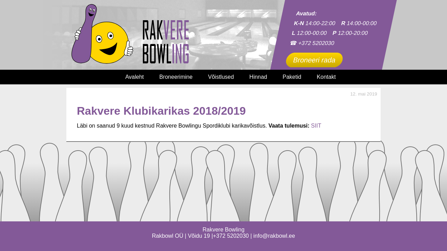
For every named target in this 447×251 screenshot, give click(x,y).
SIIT (316, 126)
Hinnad (258, 77)
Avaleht (134, 77)
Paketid (292, 77)
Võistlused (221, 77)
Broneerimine (175, 77)
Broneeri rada (314, 60)
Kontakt (326, 77)
